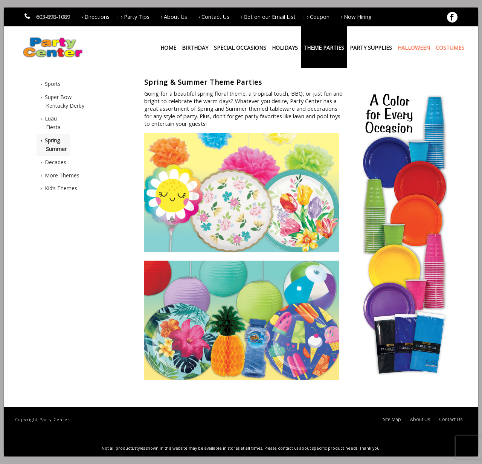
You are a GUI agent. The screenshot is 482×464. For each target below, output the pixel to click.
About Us (420, 420)
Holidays (285, 47)
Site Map (392, 420)
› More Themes (59, 175)
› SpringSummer (53, 145)
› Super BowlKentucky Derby (62, 101)
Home (168, 47)
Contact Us (450, 420)
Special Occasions (240, 47)
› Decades (53, 162)
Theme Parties (324, 47)
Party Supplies (371, 47)
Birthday (195, 47)
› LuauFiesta (50, 123)
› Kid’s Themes (58, 188)
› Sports (50, 83)
